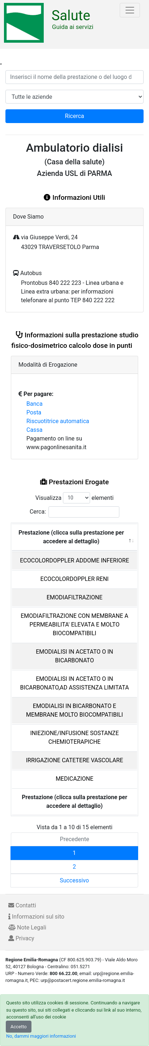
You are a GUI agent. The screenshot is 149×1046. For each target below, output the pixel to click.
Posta (33, 412)
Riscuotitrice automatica (57, 421)
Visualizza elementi (74, 497)
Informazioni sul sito (36, 916)
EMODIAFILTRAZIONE (74, 597)
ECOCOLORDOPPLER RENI (75, 578)
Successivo (74, 880)
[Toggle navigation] (130, 10)
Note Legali (27, 927)
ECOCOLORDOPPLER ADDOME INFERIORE (74, 560)
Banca (34, 403)
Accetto (18, 1026)
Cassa (34, 429)
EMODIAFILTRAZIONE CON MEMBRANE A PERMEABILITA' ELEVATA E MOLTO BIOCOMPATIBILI (74, 624)
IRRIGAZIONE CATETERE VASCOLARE (74, 760)
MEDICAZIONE (74, 778)
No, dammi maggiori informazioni (41, 1036)
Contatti (22, 905)
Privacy (21, 938)
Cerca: (74, 512)
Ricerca (74, 116)
